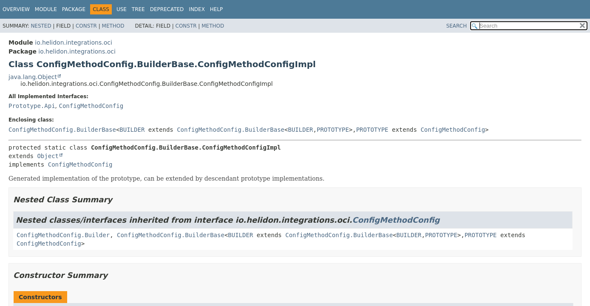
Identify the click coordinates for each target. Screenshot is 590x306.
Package (73, 9)
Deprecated (167, 9)
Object (48, 156)
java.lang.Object (33, 77)
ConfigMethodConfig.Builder (63, 235)
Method (113, 26)
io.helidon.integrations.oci (73, 42)
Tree (138, 9)
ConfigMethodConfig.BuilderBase (62, 129)
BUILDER (132, 129)
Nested (41, 26)
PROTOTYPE (333, 129)
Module (46, 9)
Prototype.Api (32, 105)
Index (197, 9)
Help (216, 9)
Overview (16, 9)
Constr (86, 26)
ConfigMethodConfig (91, 105)
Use (121, 9)
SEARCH (456, 26)
